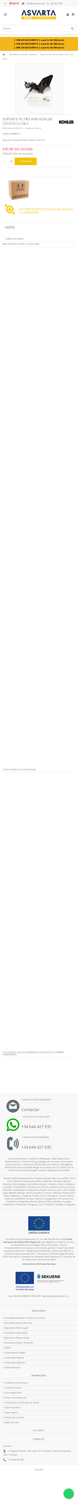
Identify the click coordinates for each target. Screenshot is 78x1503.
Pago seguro (11, 1412)
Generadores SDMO (15, 1352)
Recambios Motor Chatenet (18, 1342)
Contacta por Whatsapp (36, 1116)
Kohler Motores (12, 1367)
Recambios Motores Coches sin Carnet (24, 1318)
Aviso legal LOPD (13, 1392)
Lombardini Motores (14, 1362)
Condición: (30, 128)
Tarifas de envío (14, 238)
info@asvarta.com (33, 3)
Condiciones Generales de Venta (21, 1402)
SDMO (7, 1347)
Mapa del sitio (11, 1422)
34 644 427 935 (16, 1459)
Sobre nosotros (12, 1407)
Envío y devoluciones (15, 1397)
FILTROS (10, 227)
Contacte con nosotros (16, 1382)
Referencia (8, 128)
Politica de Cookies (14, 1417)
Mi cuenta (38, 1430)
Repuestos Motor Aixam (16, 1337)
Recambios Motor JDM (15, 1332)
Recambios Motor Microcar (18, 1322)
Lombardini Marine (14, 1357)
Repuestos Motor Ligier (16, 1327)
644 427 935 (54, 3)
